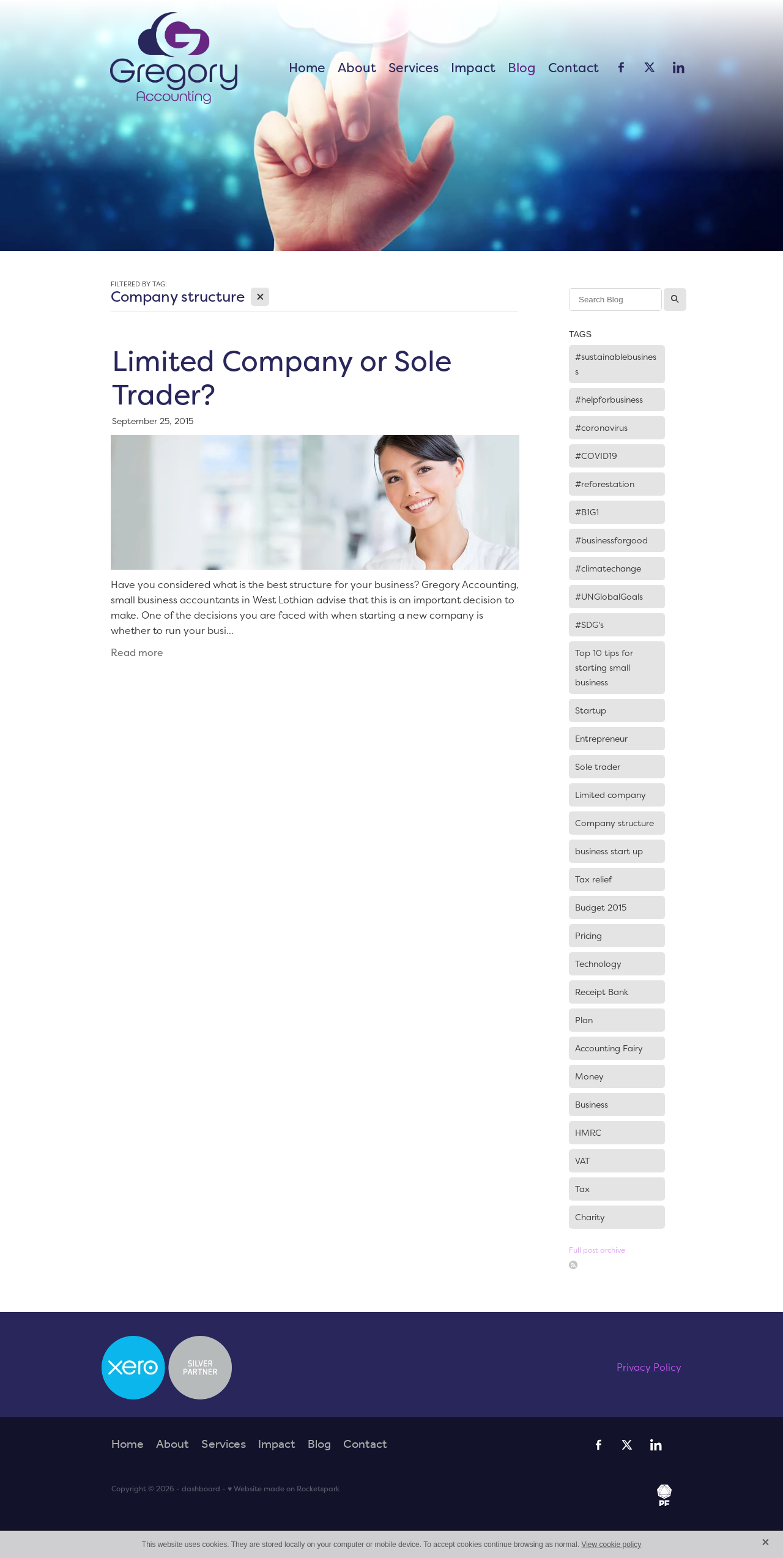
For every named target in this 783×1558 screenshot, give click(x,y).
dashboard (201, 1489)
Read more (137, 652)
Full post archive (597, 1249)
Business (591, 1104)
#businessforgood (611, 540)
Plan (584, 1020)
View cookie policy (611, 1544)
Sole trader (597, 766)
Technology (598, 963)
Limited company (610, 794)
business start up (609, 851)
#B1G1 (587, 512)
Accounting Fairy (609, 1048)
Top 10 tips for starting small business (604, 667)
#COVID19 (596, 455)
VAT (582, 1160)
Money (589, 1076)
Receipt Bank (601, 991)
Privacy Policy (649, 1367)
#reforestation (604, 484)
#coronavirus (601, 427)
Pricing (588, 935)
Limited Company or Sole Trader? (281, 377)
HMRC (588, 1132)
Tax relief (593, 879)
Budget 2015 (600, 907)
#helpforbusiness (609, 399)
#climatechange (608, 568)
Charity (590, 1217)
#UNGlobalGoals (609, 596)
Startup (590, 710)
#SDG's (589, 624)
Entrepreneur (601, 738)
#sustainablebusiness (615, 364)
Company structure (614, 823)
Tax (582, 1189)
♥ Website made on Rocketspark (284, 1489)
